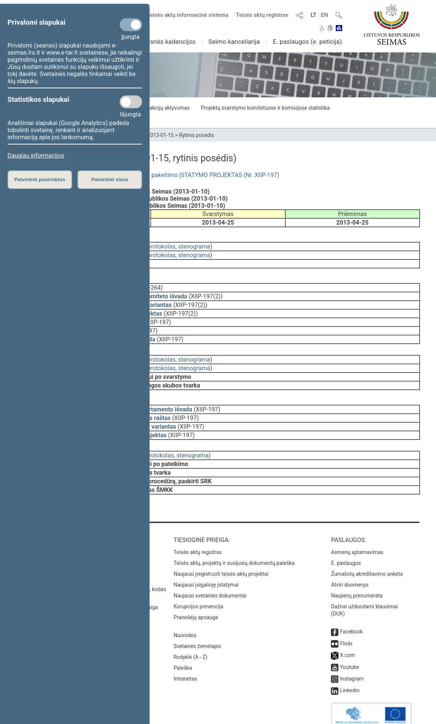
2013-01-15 (160, 135)
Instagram (351, 661)
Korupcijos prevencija (198, 589)
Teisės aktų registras (262, 15)
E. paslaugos (346, 546)
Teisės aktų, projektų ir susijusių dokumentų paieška (234, 546)
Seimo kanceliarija (234, 41)
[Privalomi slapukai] (131, 24)
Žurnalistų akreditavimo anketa (367, 557)
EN (324, 15)
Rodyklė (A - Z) (191, 640)
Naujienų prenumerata (357, 578)
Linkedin (349, 673)
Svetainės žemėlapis (197, 629)
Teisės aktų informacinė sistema (188, 15)
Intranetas (185, 661)
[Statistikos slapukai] (131, 101)
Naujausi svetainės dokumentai (210, 578)
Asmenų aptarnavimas (357, 535)
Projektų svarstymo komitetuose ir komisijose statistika (265, 108)
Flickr (346, 626)
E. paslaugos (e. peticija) (307, 41)
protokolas (161, 245)
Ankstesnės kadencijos (163, 41)
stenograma (194, 245)
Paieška (183, 651)
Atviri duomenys (349, 568)
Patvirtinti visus (109, 179)
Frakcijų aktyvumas (167, 108)
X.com (347, 638)
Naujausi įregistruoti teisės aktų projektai (221, 557)
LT (314, 15)
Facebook (351, 614)
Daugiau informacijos (35, 155)
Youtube (349, 650)
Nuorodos (185, 618)
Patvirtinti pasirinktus (39, 179)
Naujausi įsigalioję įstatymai (206, 568)
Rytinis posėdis (196, 135)
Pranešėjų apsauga (196, 600)
